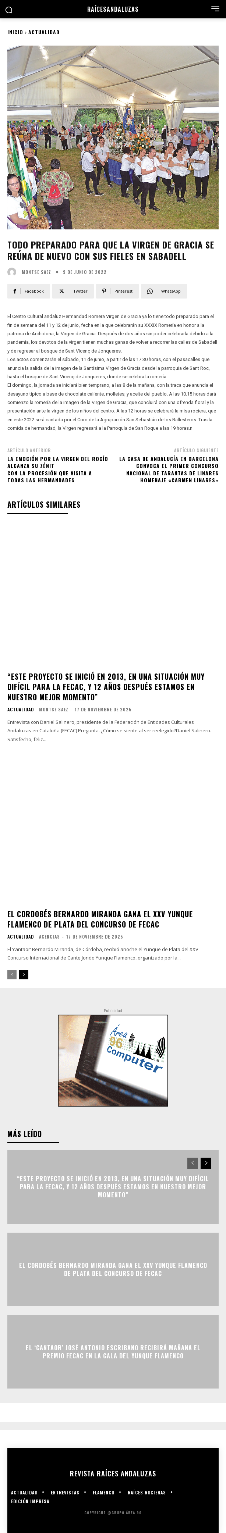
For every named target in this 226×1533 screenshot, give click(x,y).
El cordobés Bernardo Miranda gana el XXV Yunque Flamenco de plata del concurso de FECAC (100, 919)
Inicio (15, 32)
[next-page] (23, 974)
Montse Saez (36, 272)
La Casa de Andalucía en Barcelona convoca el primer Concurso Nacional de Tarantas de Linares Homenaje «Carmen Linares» (169, 469)
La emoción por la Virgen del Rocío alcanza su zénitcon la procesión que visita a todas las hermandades (57, 469)
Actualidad (44, 32)
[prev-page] (12, 974)
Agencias (49, 936)
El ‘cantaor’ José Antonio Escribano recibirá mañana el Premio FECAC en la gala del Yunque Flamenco (113, 1351)
